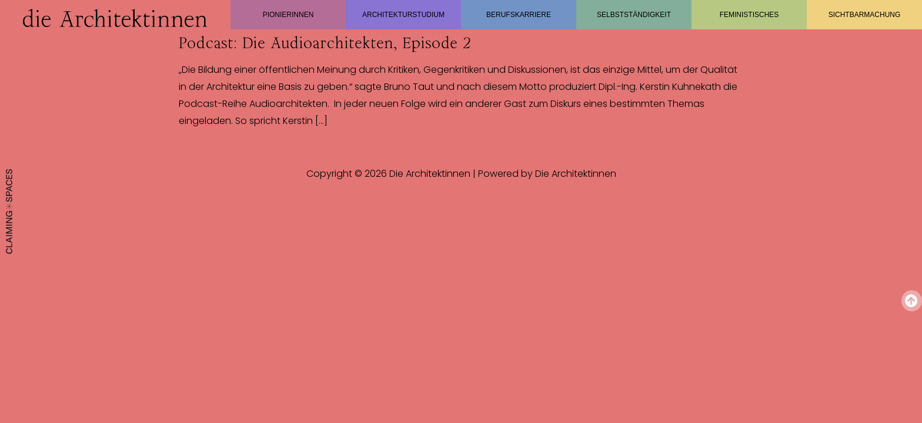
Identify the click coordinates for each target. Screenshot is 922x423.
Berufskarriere (518, 15)
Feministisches (749, 15)
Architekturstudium (403, 15)
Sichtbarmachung (865, 15)
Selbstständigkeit (634, 15)
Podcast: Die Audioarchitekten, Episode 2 (324, 42)
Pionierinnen (288, 15)
